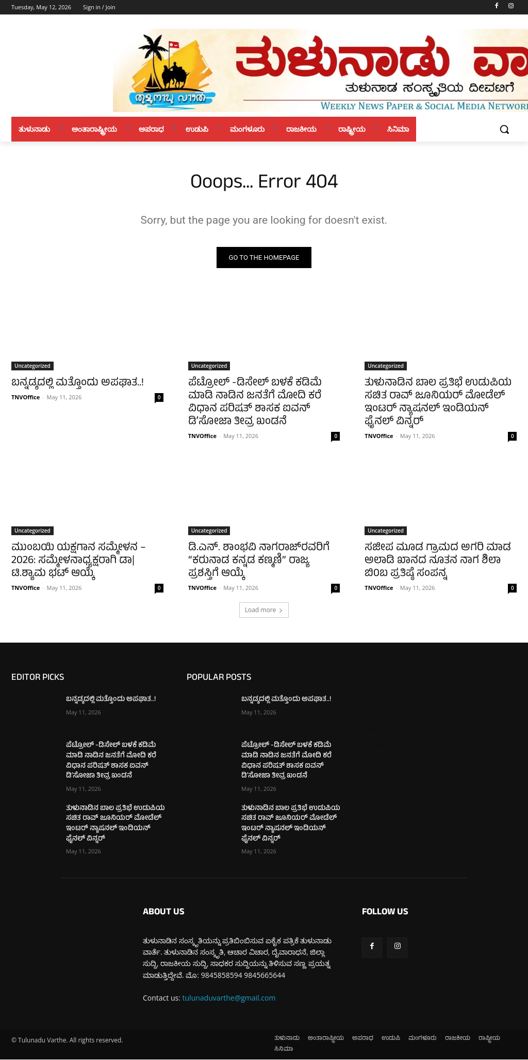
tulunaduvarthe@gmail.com (229, 998)
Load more (264, 610)
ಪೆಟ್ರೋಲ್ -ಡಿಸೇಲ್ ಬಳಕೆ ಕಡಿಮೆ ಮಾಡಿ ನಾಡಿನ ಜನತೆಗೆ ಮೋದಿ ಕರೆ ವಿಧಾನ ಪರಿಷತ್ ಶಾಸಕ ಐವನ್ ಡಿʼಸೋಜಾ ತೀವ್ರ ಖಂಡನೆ (255, 403)
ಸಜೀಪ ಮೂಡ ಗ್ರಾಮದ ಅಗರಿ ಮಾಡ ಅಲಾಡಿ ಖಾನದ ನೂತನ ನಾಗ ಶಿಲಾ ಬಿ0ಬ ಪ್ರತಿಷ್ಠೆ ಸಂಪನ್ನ (438, 562)
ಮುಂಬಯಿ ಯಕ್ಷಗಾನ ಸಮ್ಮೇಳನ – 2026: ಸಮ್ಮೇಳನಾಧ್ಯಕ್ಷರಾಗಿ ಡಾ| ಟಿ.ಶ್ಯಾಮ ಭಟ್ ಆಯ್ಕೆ (78, 562)
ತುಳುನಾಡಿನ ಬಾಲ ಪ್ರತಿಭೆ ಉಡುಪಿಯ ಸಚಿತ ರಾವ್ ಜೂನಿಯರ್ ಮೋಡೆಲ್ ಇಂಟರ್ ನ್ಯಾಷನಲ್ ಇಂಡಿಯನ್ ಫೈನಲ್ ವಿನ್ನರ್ (438, 403)
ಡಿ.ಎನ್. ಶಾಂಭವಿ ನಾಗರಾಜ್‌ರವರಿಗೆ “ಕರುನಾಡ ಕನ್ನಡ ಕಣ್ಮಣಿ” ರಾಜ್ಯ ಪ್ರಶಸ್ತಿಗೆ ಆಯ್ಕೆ (258, 562)
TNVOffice (25, 397)
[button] (504, 129)
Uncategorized (32, 365)
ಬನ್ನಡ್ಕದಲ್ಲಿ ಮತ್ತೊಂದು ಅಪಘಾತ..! (77, 384)
